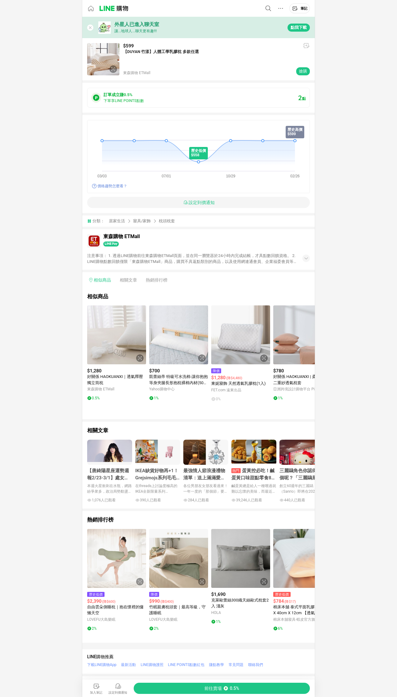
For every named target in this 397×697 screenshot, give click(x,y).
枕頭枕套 (167, 221)
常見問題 (236, 665)
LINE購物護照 (152, 665)
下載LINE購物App (101, 665)
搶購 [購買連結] (303, 71)
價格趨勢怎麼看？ (112, 186)
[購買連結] (222, 688)
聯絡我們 (255, 665)
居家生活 (117, 221)
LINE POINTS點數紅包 (186, 665)
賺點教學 (216, 665)
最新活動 (128, 665)
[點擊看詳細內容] (116, 334)
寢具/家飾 (142, 221)
